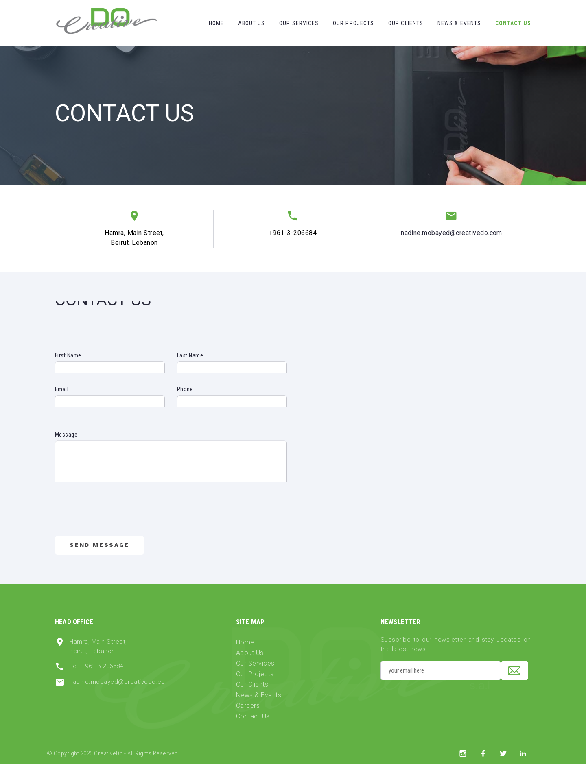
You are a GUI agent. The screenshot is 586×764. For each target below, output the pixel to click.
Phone (185, 395)
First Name (68, 362)
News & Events (459, 23)
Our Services (299, 23)
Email (61, 395)
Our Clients (405, 23)
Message (66, 450)
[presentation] (117, 517)
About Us (251, 23)
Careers (248, 706)
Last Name (190, 362)
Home (216, 23)
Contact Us (513, 23)
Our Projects (353, 23)
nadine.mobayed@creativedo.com (451, 233)
